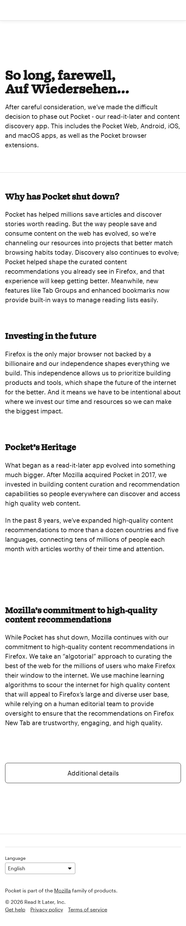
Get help (15, 909)
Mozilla (62, 890)
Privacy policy (46, 909)
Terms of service (87, 909)
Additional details (93, 773)
